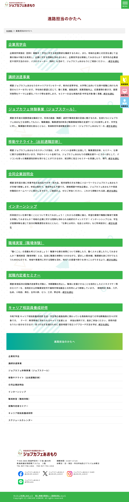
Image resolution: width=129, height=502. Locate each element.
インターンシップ (22, 206)
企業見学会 (17, 44)
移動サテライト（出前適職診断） (35, 141)
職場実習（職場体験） (26, 242)
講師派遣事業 (19, 76)
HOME (9, 30)
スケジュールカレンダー (20, 420)
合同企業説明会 (20, 173)
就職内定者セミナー (24, 274)
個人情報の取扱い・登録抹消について (50, 495)
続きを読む (114, 61)
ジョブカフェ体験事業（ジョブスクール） (42, 108)
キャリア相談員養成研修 (28, 307)
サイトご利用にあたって (23, 495)
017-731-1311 (27, 466)
